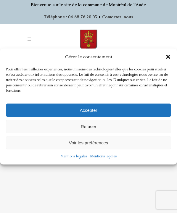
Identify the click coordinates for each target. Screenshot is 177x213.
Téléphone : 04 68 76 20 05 (70, 17)
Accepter (88, 110)
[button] (168, 57)
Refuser (88, 126)
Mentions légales (73, 156)
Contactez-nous (117, 17)
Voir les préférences (88, 142)
